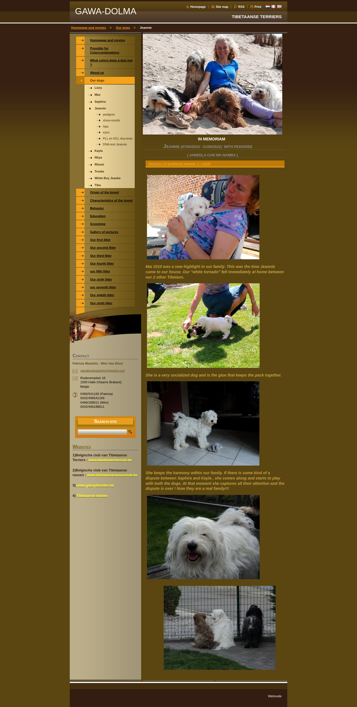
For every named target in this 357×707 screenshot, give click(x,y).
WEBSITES (82, 447)
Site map (222, 6)
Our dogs (123, 27)
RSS (241, 6)
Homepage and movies (88, 27)
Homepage (198, 6)
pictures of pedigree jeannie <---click (179, 164)
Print (257, 6)
